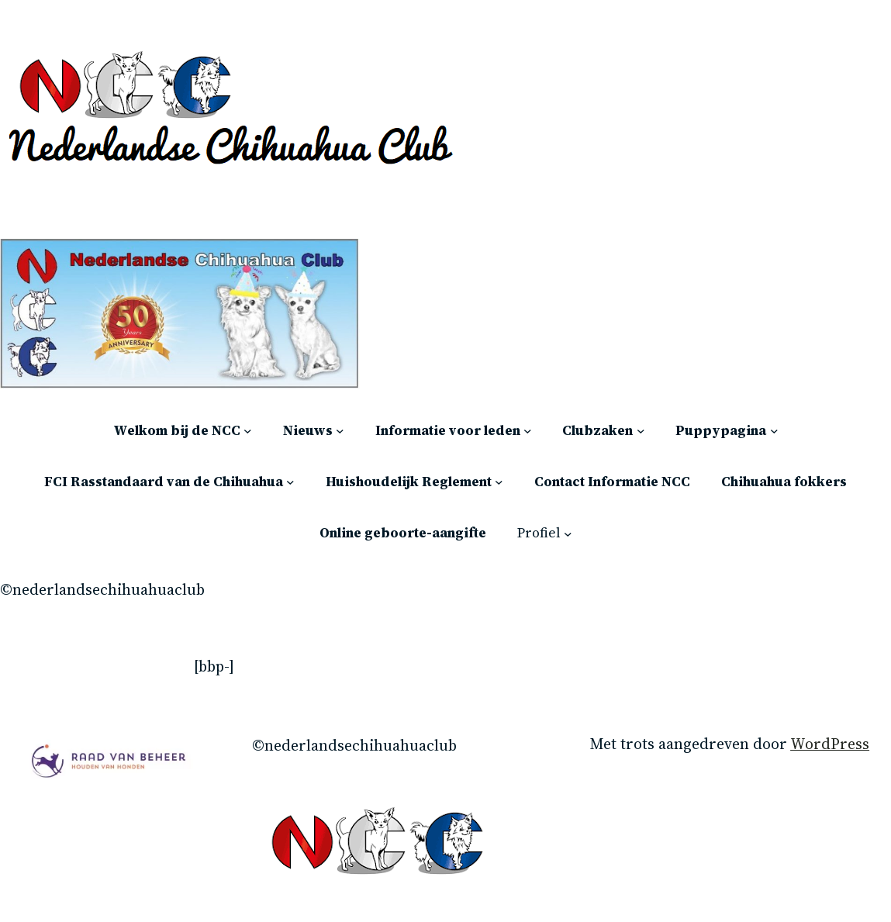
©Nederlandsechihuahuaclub (102, 589)
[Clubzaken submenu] (641, 430)
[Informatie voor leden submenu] (527, 430)
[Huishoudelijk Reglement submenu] (499, 482)
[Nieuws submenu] (340, 430)
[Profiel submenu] (568, 533)
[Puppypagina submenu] (774, 430)
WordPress (829, 744)
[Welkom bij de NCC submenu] (247, 430)
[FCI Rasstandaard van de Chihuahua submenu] (290, 482)
